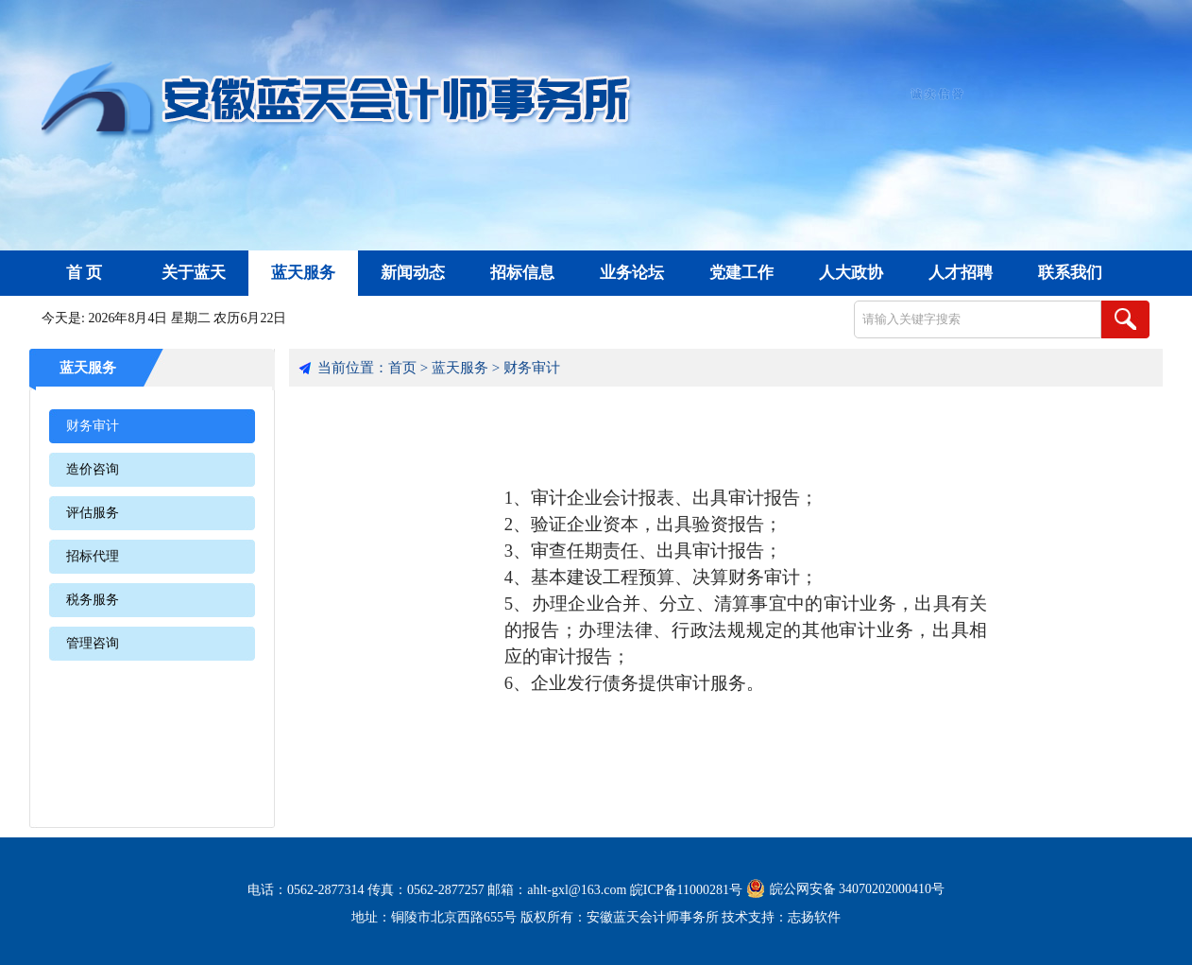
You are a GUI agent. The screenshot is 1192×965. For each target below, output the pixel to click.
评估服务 (92, 513)
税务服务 (92, 600)
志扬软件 (814, 917)
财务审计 (92, 426)
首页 (402, 367)
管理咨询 (92, 643)
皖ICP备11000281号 (686, 890)
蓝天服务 (88, 367)
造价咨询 (92, 469)
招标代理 (92, 556)
